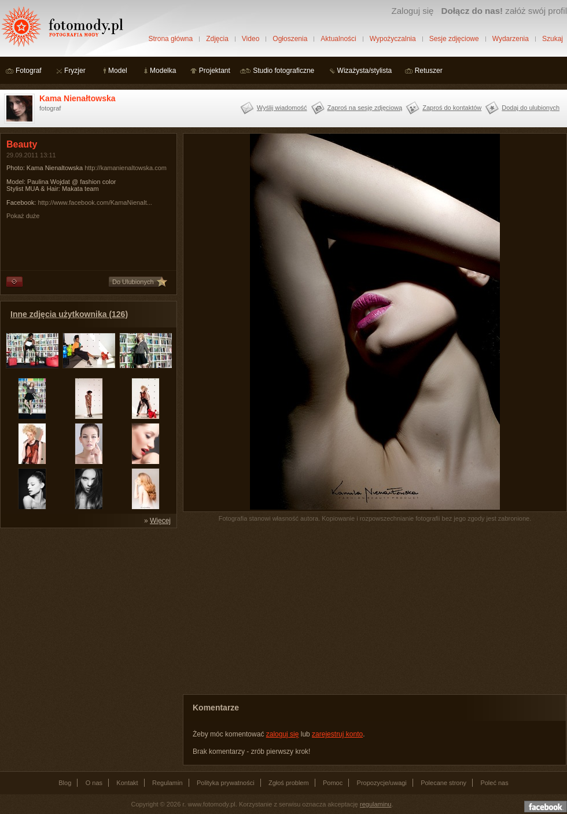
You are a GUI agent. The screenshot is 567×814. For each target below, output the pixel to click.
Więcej (160, 521)
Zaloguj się (412, 11)
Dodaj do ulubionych (530, 107)
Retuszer (429, 71)
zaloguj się (282, 734)
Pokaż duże (22, 215)
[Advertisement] (87, 606)
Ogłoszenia (290, 39)
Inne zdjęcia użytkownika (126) (69, 314)
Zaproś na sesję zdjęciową (365, 107)
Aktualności (338, 39)
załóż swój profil (504, 11)
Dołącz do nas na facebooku (545, 806)
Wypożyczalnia (393, 39)
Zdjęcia (217, 39)
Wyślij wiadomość (282, 107)
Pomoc (333, 782)
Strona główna (170, 39)
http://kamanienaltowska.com (125, 167)
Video (250, 39)
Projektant (214, 71)
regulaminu (375, 804)
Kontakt (127, 782)
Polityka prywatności (226, 782)
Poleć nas (494, 782)
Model (117, 71)
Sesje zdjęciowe (454, 39)
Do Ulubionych (133, 281)
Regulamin (167, 782)
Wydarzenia (510, 39)
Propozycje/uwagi (382, 782)
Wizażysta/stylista (364, 71)
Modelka (163, 71)
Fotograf (29, 71)
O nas (94, 782)
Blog (64, 782)
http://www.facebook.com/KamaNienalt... (95, 202)
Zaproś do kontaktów (451, 107)
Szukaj (552, 39)
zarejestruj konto (337, 734)
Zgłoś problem (288, 782)
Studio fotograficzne (283, 71)
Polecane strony (443, 782)
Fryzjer (75, 71)
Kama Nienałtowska (77, 98)
